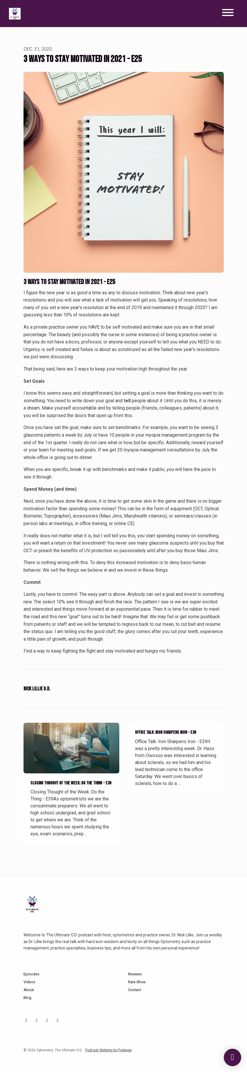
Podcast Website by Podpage (108, 1050)
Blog (27, 997)
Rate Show (137, 982)
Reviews (135, 974)
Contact (134, 990)
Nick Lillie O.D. (37, 689)
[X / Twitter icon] (58, 1020)
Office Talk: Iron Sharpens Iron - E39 (165, 732)
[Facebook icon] (47, 1020)
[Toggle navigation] (228, 13)
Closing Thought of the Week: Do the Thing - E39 (70, 783)
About (29, 990)
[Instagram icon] (37, 1020)
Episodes (31, 974)
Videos (29, 982)
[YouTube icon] (26, 1020)
